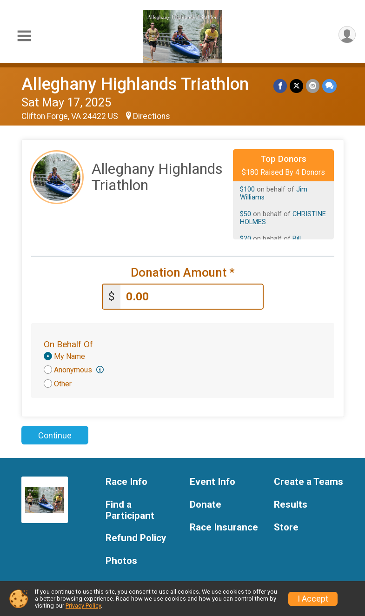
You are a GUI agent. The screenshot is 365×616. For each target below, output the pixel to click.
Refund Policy (136, 538)
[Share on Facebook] (280, 86)
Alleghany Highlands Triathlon (135, 84)
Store (286, 527)
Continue (55, 435)
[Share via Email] (312, 86)
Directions (151, 116)
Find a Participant (130, 510)
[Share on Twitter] (296, 86)
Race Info (126, 482)
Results (290, 504)
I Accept (313, 598)
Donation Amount (183, 272)
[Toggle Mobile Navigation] (24, 36)
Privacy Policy (83, 605)
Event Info (212, 482)
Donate (205, 504)
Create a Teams (308, 482)
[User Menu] (347, 34)
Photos (121, 561)
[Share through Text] (329, 86)
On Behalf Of (68, 344)
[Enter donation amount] (191, 297)
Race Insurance (224, 527)
